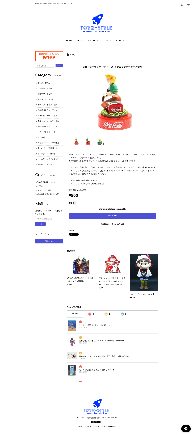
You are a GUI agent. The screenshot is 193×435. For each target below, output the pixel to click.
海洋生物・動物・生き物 (47, 116)
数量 (70, 203)
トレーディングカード (47, 154)
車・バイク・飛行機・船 (47, 148)
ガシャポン (42, 137)
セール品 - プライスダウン (48, 159)
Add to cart (112, 216)
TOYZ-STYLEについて (46, 182)
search (59, 66)
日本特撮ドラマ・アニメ (47, 110)
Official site (49, 241)
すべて (75, 314)
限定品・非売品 (44, 83)
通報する (71, 230)
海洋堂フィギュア (45, 94)
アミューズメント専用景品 (48, 143)
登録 (40, 224)
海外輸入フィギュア (46, 164)
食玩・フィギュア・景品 (47, 105)
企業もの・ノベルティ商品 (48, 121)
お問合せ (41, 186)
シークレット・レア (46, 88)
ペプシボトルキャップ (47, 132)
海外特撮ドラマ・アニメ (47, 126)
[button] (95, 40)
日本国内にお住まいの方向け (112, 224)
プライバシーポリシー (46, 190)
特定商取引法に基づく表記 (48, 194)
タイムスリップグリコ (47, 99)
